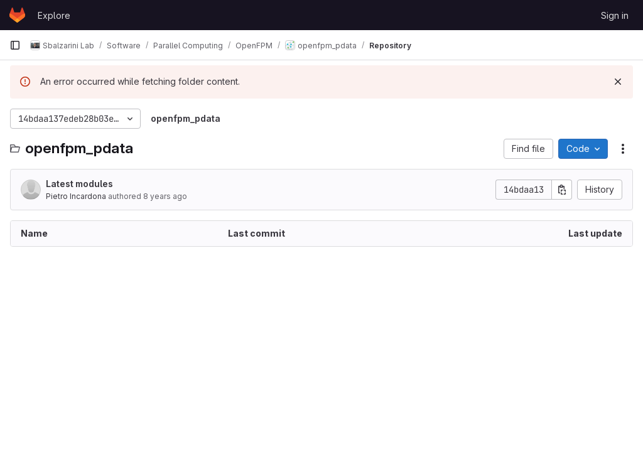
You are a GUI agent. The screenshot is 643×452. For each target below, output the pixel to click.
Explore (54, 15)
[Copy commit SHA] (562, 190)
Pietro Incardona (76, 196)
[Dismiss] (617, 81)
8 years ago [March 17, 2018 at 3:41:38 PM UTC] (165, 196)
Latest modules (79, 183)
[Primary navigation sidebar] (15, 45)
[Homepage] (17, 15)
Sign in (615, 15)
